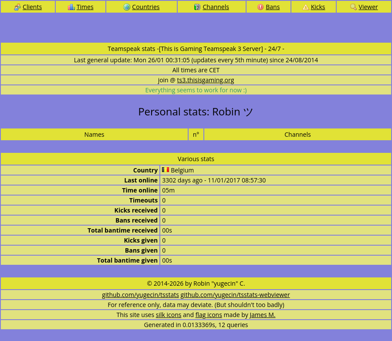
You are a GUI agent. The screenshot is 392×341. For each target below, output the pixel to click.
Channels (211, 7)
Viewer (364, 7)
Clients (28, 7)
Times (81, 7)
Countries (141, 7)
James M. (263, 315)
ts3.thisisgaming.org (205, 80)
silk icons (169, 315)
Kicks (313, 7)
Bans (268, 7)
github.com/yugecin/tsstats (140, 294)
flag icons (209, 315)
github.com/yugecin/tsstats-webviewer (235, 294)
